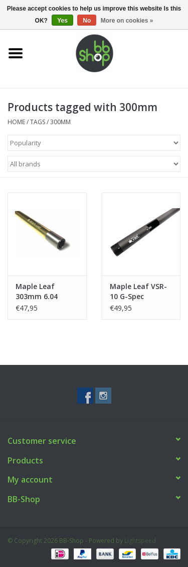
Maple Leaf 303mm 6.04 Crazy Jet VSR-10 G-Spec (45, 291)
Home (16, 122)
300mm (60, 122)
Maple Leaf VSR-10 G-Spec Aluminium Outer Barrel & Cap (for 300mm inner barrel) (140, 291)
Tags (37, 122)
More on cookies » (127, 20)
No (87, 20)
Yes (62, 20)
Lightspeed (140, 540)
